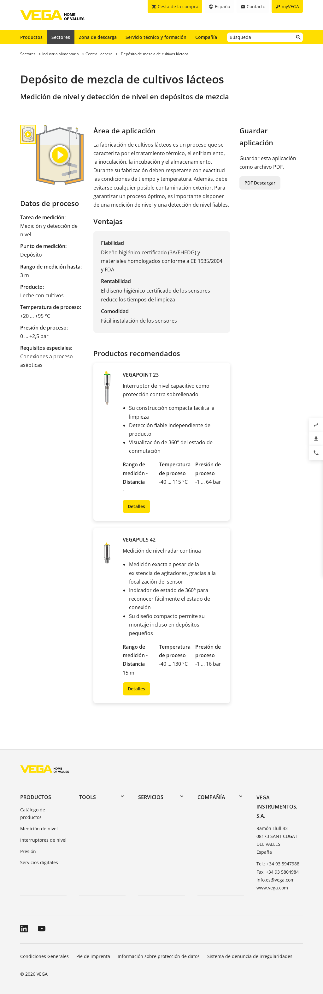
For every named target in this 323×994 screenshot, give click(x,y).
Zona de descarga (98, 37)
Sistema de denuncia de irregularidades (249, 956)
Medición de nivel (39, 829)
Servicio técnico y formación (156, 37)
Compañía (206, 37)
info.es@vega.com (275, 880)
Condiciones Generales (44, 956)
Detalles (136, 506)
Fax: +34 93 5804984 (277, 872)
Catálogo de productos (32, 813)
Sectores (60, 37)
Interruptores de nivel (43, 840)
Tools (87, 797)
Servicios (150, 797)
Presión (28, 851)
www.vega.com (272, 888)
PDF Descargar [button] (259, 183)
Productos (31, 37)
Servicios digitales (39, 862)
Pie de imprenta (93, 956)
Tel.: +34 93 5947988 (277, 864)
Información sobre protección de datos (159, 956)
